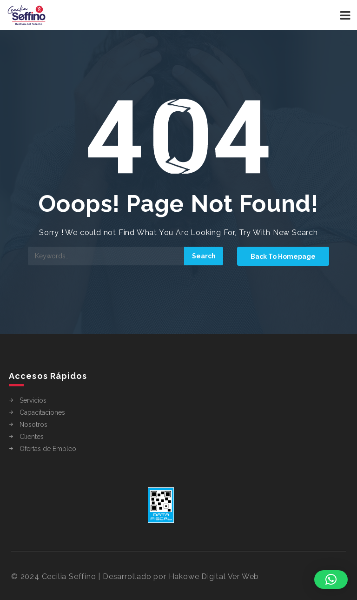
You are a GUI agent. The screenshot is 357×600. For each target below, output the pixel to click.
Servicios (33, 400)
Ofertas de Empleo (48, 448)
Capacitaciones (42, 412)
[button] (331, 579)
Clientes (32, 436)
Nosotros (33, 424)
